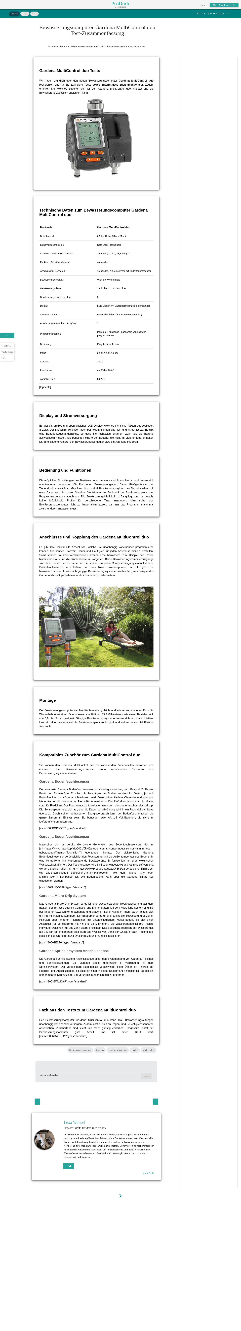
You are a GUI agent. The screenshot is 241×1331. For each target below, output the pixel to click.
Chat (34, 13)
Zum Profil (148, 1171)
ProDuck (120, 4)
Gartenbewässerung (118, 1050)
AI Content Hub (120, 7)
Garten (135, 1050)
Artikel (15, 13)
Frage (24, 13)
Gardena (100, 1050)
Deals (202, 5)
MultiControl (148, 1050)
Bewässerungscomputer (80, 1050)
